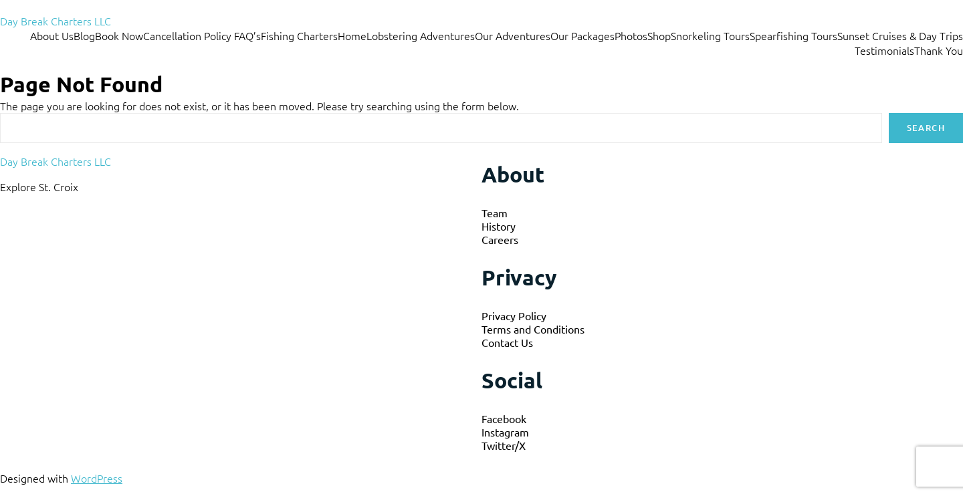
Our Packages (582, 35)
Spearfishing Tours (793, 35)
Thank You (938, 50)
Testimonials (884, 50)
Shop (659, 35)
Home (352, 35)
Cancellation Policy (188, 35)
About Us (52, 35)
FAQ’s (247, 35)
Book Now (119, 35)
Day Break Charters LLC (55, 20)
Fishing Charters (299, 35)
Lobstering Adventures (420, 35)
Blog (84, 35)
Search (926, 128)
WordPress (96, 478)
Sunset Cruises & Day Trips (900, 35)
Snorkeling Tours (710, 35)
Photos (631, 35)
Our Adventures (512, 35)
